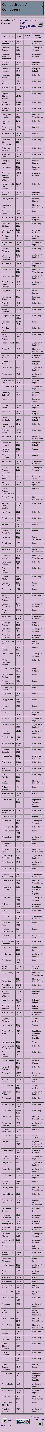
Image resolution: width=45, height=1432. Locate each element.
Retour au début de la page (37, 1418)
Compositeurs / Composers (14, 7)
